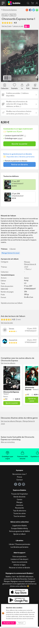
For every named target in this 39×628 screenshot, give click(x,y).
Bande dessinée (19, 498)
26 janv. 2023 (32, 341)
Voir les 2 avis (6, 26)
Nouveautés (19, 509)
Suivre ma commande (19, 564)
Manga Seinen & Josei (30, 267)
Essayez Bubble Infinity (19, 530)
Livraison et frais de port (19, 561)
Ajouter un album (19, 535)
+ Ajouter (12, 250)
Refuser (21, 623)
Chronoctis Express (10, 10)
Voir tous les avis (7, 324)
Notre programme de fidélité (19, 533)
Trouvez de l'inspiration (19, 495)
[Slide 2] (19, 80)
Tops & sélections (19, 512)
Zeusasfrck (13, 341)
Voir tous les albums (8, 365)
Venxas (11, 330)
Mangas (27, 263)
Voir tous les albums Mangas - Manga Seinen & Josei (18, 424)
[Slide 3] (23, 80)
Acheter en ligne (19, 566)
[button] (3, 56)
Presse (19, 478)
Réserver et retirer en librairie (19, 569)
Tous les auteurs (19, 518)
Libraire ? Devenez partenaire (19, 546)
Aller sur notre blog (8, 444)
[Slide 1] (15, 80)
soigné (19, 140)
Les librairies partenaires (19, 548)
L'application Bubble (19, 527)
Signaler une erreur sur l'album (11, 304)
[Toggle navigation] (3, 3)
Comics (19, 501)
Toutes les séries (19, 515)
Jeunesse (19, 507)
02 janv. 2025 (32, 330)
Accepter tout (9, 623)
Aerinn (26, 279)
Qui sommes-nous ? (19, 476)
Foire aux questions (19, 558)
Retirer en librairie (19, 166)
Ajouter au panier (19, 145)
